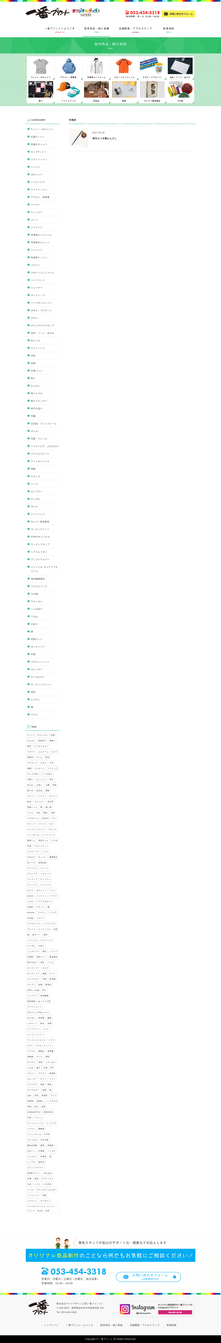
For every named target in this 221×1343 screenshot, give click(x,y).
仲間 (50, 1023)
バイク (37, 1184)
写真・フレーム (39, 438)
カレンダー (37, 669)
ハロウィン (32, 1023)
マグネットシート (40, 662)
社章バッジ (37, 370)
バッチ (51, 962)
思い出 (30, 790)
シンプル (31, 1162)
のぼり (34, 624)
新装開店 (54, 957)
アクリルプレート (40, 453)
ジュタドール (33, 951)
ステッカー (37, 601)
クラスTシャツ (34, 924)
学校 (29, 1107)
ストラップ (32, 879)
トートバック (38, 514)
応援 (53, 735)
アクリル (31, 1051)
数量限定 (54, 857)
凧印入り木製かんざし (104, 138)
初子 (52, 779)
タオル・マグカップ (41, 310)
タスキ (45, 968)
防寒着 (53, 1073)
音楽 (36, 1179)
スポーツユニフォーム (42, 272)
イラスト (40, 918)
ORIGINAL (48, 1112)
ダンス (39, 1057)
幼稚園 (30, 1057)
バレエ (45, 1029)
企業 (43, 1107)
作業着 (30, 1101)
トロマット (32, 1201)
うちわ (34, 616)
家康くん (31, 840)
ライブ (54, 1095)
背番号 (30, 757)
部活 (47, 757)
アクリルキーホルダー (46, 1190)
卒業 (29, 1118)
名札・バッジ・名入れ (42, 333)
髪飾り (53, 741)
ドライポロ (50, 1062)
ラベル (30, 813)
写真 (55, 785)
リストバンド (38, 348)
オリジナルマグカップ (42, 325)
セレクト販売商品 (40, 521)
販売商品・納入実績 (111, 1325)
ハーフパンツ (38, 280)
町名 (29, 802)
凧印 (29, 746)
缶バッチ (35, 340)
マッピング (45, 885)
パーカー (35, 204)
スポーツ (31, 752)
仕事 (45, 1068)
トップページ (51, 1325)
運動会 (41, 1051)
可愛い (30, 779)
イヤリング (45, 874)
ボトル (34, 431)
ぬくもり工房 (44, 1001)
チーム (39, 757)
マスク (34, 714)
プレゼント (39, 768)
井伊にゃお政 (33, 990)
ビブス (55, 752)
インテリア (51, 1123)
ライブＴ (31, 985)
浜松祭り (42, 741)
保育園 (51, 1051)
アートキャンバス (40, 461)
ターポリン (45, 1201)
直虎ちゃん (43, 840)
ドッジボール (33, 835)
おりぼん (31, 1018)
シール (30, 1190)
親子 (38, 1068)
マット (53, 973)
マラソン (31, 796)
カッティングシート (41, 684)
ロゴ (52, 824)
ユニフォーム (44, 929)
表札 (33, 692)
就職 (29, 768)
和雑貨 (51, 1145)
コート (34, 220)
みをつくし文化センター (38, 1012)
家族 (50, 1084)
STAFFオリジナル (40, 537)
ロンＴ (43, 1079)
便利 (45, 935)
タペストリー (38, 646)
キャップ (31, 824)
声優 (29, 1179)
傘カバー (36, 935)
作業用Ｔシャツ (39, 257)
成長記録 (42, 863)
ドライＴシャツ (39, 159)
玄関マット (37, 639)
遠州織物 (44, 996)
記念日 (30, 896)
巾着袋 (41, 1151)
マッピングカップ (40, 544)
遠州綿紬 (31, 1001)
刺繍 (44, 973)
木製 (29, 846)
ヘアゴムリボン (39, 552)
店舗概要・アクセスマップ (144, 1325)
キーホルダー (38, 677)
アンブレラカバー (40, 559)
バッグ (34, 484)
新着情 (170, 1325)
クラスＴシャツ (39, 189)
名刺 (33, 363)
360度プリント (34, 1173)
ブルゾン (35, 265)
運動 (47, 790)
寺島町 (30, 907)
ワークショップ (34, 1007)
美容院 (44, 1095)
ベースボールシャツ (41, 303)
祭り (33, 378)
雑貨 (33, 469)
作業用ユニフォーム (41, 235)
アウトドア (32, 874)
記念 (29, 1095)
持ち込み (48, 1173)
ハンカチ (52, 1151)
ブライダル (32, 1140)
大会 (29, 1184)
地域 (44, 1090)
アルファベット (41, 846)
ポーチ (34, 506)
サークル (31, 1062)
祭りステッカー (39, 401)
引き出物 (44, 1140)
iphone (45, 818)
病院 (47, 1057)
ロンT (30, 1046)
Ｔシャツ (35, 167)
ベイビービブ (38, 182)
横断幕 (41, 1129)
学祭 (40, 1062)
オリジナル (43, 735)
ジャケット (37, 227)
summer (31, 912)
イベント (42, 824)
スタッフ (40, 907)
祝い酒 (48, 807)
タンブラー (37, 491)
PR (52, 1068)
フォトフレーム (34, 1134)
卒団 (36, 1095)
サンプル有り (33, 774)
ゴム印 (30, 1068)
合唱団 (30, 957)
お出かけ (31, 857)
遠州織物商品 (38, 579)
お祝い (39, 785)
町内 (42, 1023)
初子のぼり (37, 408)
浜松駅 (39, 1101)
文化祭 (30, 918)
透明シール (32, 807)
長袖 (42, 1084)
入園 (47, 785)
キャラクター (33, 979)
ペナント (38, 1118)
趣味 (50, 1018)
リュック (44, 868)
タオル (34, 318)
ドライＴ (42, 796)
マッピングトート (40, 529)
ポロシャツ (37, 174)
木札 (33, 355)
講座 (42, 1145)
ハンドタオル (51, 1101)
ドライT (52, 912)
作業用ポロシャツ (40, 242)
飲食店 (48, 985)
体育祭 (43, 1156)
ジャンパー (37, 250)
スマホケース (33, 818)
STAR (47, 1134)
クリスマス (32, 1084)
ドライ (51, 1040)
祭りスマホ (37, 393)
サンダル (35, 499)
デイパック (32, 868)
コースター (32, 1156)
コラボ (55, 840)
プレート (31, 929)
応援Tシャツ (37, 137)
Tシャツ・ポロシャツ (42, 129)
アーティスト (47, 1179)
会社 (36, 1107)
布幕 (44, 1195)
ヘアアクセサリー (44, 901)
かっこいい (41, 779)
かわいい (31, 1151)
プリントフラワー (35, 1168)
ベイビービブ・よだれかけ (45, 446)
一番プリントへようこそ (79, 1325)
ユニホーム (43, 752)
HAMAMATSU (33, 1112)
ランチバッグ (33, 851)
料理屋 (41, 1018)
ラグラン (42, 912)
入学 (52, 763)
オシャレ (42, 857)
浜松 (42, 962)
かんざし (35, 386)
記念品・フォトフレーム (43, 423)
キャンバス (32, 885)
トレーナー (37, 212)
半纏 (33, 416)
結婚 (40, 985)
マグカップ (32, 763)
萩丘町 (51, 802)
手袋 (33, 654)
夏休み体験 (32, 1145)
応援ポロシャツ (39, 144)
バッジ (53, 890)
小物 (53, 813)
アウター (42, 1073)
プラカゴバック (39, 586)
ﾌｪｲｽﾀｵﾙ (47, 1184)
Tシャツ (31, 735)
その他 (34, 594)
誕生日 (41, 1162)
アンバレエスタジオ (36, 1040)
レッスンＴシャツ (35, 1034)
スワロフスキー (41, 746)
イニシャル (32, 940)
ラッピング (53, 768)
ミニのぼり (37, 609)
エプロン (35, 699)
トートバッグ (48, 835)
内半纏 (53, 979)
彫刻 (45, 813)
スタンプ (35, 476)
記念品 (39, 790)
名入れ (30, 785)
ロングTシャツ (38, 152)
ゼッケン (54, 796)
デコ (54, 818)
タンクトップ (38, 295)
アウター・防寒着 (40, 197)
